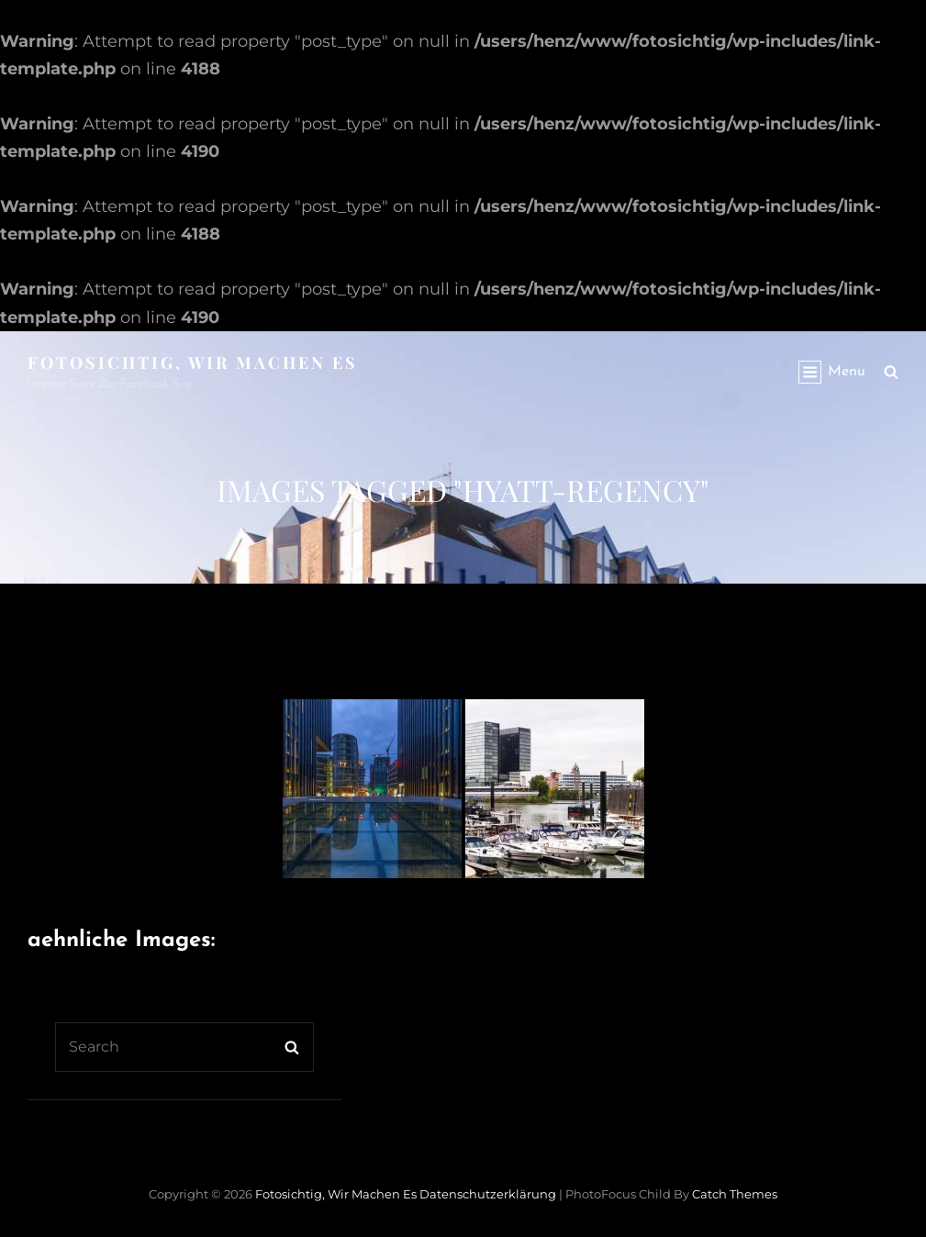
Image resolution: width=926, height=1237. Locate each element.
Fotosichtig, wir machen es (193, 362)
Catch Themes (734, 1194)
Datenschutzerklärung (487, 1194)
